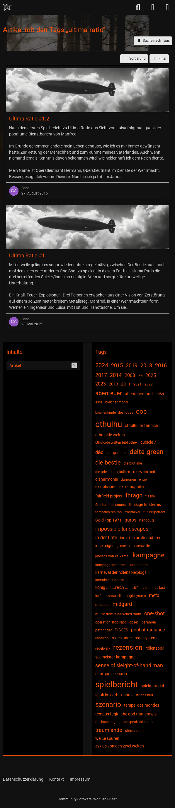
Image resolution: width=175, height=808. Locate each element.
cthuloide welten (110, 435)
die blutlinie (133, 463)
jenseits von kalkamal (112, 556)
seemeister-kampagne (115, 657)
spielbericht (116, 684)
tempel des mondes (141, 705)
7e (140, 375)
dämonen (128, 479)
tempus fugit (106, 714)
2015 (117, 365)
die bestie (108, 462)
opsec (134, 622)
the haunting (105, 722)
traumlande (108, 730)
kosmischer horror (109, 580)
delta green (147, 452)
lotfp (99, 596)
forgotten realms (108, 512)
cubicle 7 (148, 442)
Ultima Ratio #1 (27, 255)
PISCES (121, 630)
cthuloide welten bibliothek (116, 442)
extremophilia (131, 486)
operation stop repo (110, 622)
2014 (116, 375)
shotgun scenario (111, 673)
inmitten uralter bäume (140, 537)
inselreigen (105, 545)
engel (143, 479)
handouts (146, 520)
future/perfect (154, 512)
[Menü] (167, 7)
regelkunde (122, 638)
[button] (134, 58)
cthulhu (108, 424)
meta (154, 595)
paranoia (149, 622)
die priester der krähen (112, 472)
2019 (131, 365)
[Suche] (138, 7)
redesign (102, 638)
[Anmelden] (153, 7)
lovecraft (114, 595)
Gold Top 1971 (108, 520)
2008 (130, 375)
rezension (127, 647)
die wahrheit (144, 471)
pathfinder (103, 630)
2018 (146, 365)
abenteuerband (139, 393)
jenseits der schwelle (134, 546)
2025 (150, 375)
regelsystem (146, 638)
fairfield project (109, 496)
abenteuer (108, 393)
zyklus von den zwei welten (119, 746)
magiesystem (135, 596)
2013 (113, 384)
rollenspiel (154, 648)
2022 (149, 384)
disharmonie (106, 479)
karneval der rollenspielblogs (121, 572)
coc (141, 411)
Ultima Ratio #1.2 (29, 118)
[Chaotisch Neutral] (7, 7)
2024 (101, 365)
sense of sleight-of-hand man (129, 665)
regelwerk (102, 648)
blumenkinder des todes (114, 412)
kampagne (148, 555)
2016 (161, 365)
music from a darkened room (118, 614)
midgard (122, 604)
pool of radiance (148, 630)
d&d (99, 452)
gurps (130, 520)
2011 (125, 384)
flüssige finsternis (145, 504)
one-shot (154, 613)
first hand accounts (110, 505)
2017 (101, 375)
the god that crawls (139, 714)
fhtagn (133, 495)
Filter (159, 58)
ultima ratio (134, 731)
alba (98, 402)
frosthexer (132, 512)
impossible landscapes (121, 529)
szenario (108, 704)
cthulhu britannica (141, 425)
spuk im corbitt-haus (113, 695)
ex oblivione (105, 486)
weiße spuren (107, 738)
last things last (153, 588)
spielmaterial (152, 685)
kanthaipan (139, 565)
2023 (100, 384)
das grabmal (116, 453)
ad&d (160, 394)
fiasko (150, 496)
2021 (137, 384)
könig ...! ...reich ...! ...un (117, 587)
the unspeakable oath (135, 722)
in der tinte (106, 537)
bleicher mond (116, 402)
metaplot (102, 605)
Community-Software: (88, 799)
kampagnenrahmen (111, 565)
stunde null (144, 695)
